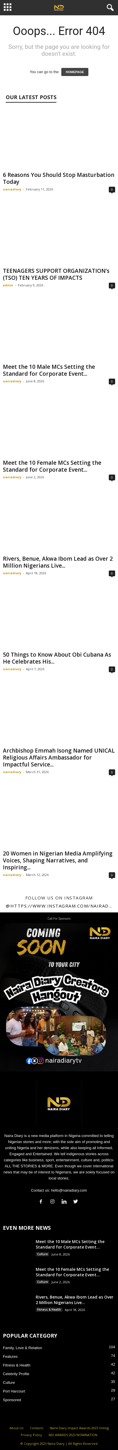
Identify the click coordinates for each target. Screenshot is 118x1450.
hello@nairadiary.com (69, 1190)
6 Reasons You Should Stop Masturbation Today (58, 178)
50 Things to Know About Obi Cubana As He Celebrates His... (57, 658)
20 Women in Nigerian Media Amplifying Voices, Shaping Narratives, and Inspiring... (58, 860)
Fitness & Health (49, 1310)
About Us (16, 1428)
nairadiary (12, 189)
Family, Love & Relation (22, 1348)
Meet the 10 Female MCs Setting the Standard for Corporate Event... (52, 466)
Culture (42, 1254)
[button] (109, 7)
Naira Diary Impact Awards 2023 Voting (79, 1428)
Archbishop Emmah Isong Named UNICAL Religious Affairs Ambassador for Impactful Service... (59, 757)
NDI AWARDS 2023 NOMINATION (73, 1435)
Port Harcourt (14, 1391)
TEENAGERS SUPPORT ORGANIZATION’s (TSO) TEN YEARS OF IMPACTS (56, 274)
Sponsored (12, 1400)
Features (10, 1356)
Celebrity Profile (16, 1374)
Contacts (36, 1428)
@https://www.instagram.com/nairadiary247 (59, 906)
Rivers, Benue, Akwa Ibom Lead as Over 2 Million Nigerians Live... (58, 562)
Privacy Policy (31, 1435)
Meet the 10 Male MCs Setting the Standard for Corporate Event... (49, 370)
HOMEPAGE (75, 72)
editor (8, 285)
